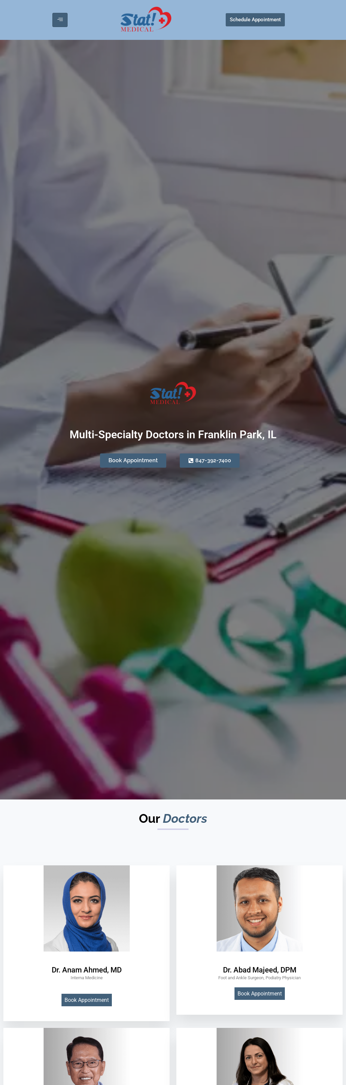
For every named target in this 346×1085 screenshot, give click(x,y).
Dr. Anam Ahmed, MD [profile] (87, 970)
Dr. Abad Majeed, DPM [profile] (259, 970)
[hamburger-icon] (60, 20)
